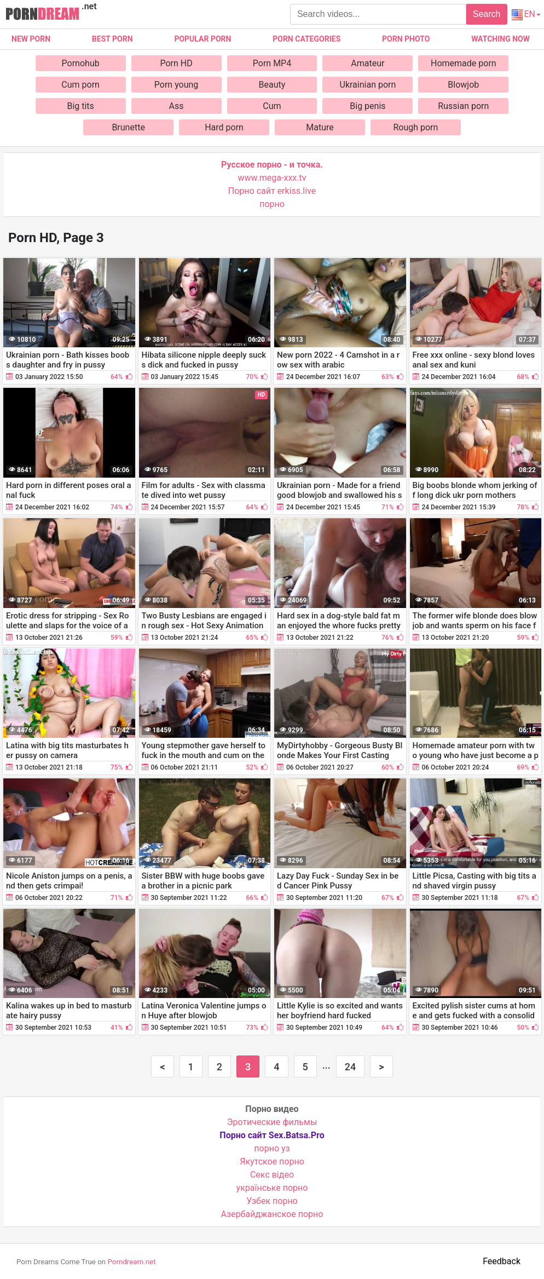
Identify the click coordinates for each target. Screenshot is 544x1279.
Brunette (128, 127)
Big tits (80, 106)
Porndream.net (131, 1262)
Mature (319, 127)
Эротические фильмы (272, 1122)
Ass (176, 106)
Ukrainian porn (368, 84)
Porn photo (406, 39)
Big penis (367, 106)
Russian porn (463, 106)
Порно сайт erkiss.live (272, 191)
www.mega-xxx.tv (272, 178)
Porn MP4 (272, 63)
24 (350, 1066)
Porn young (176, 84)
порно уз (272, 1148)
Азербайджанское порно (272, 1214)
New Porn (30, 39)
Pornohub (81, 63)
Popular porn (202, 39)
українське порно (272, 1188)
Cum (272, 106)
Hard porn (224, 127)
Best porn (112, 39)
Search (487, 14)
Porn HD (176, 63)
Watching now (500, 39)
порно (272, 204)
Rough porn (415, 127)
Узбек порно (272, 1201)
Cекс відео (272, 1174)
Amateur (367, 63)
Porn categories (306, 39)
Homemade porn (463, 63)
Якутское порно (272, 1161)
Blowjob (463, 84)
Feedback (501, 1261)
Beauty (272, 84)
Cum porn (80, 84)
